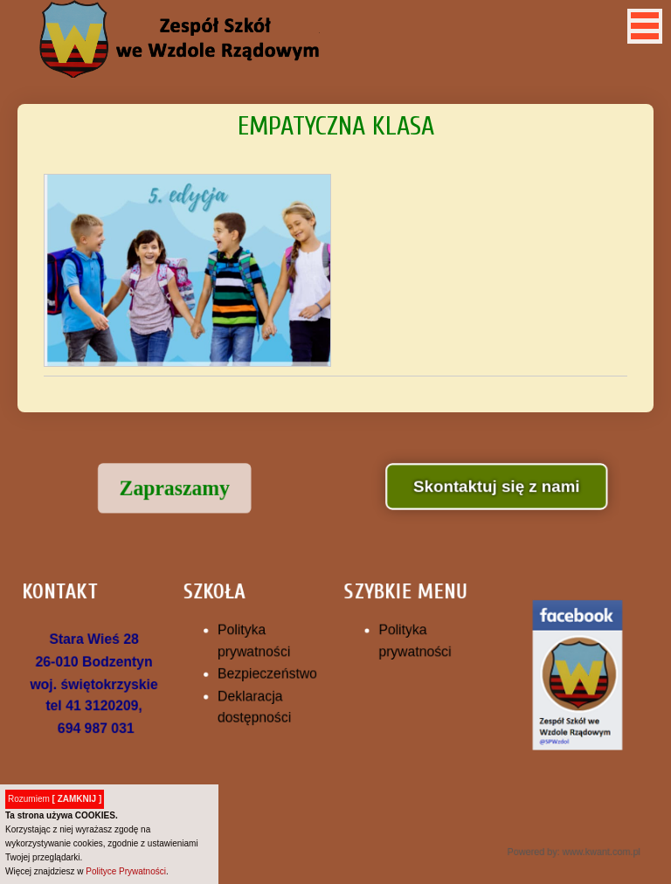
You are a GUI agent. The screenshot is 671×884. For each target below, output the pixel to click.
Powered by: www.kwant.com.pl (563, 843)
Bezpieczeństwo (270, 673)
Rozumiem (54, 799)
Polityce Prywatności (126, 871)
